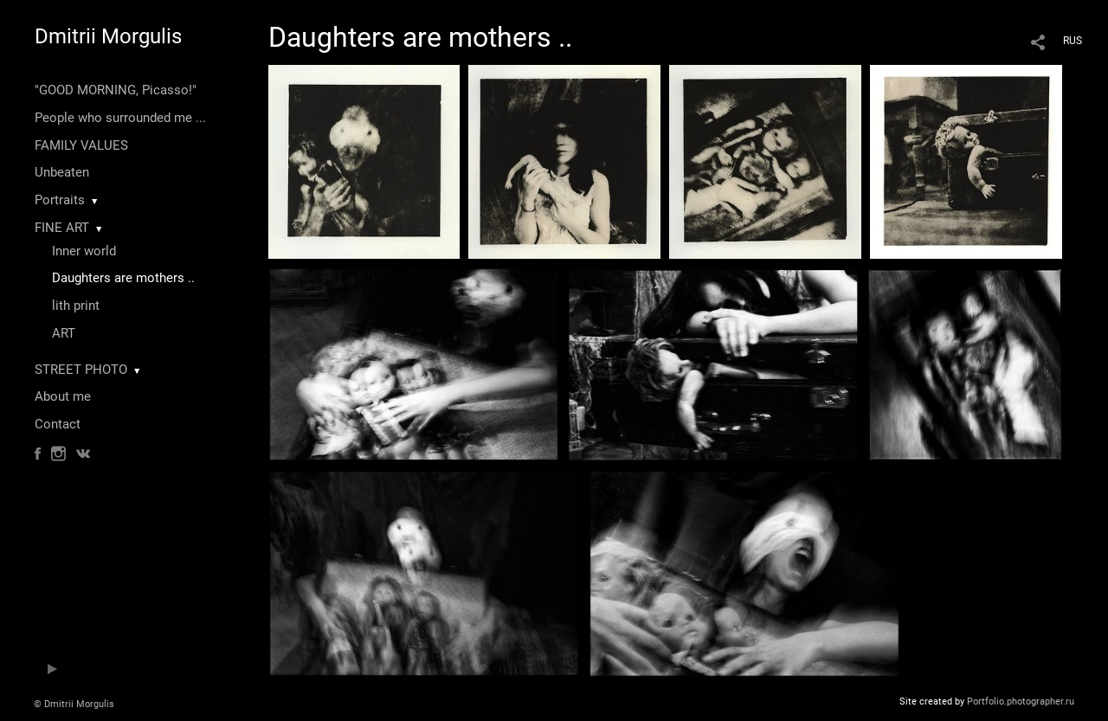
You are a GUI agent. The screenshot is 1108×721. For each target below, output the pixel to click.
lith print (76, 305)
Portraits (60, 200)
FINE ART (62, 227)
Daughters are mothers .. (123, 278)
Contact (58, 424)
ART (63, 333)
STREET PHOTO (81, 369)
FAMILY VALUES (81, 145)
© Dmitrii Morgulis (74, 704)
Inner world (84, 251)
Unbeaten (62, 172)
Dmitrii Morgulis (108, 36)
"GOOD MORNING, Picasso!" (115, 90)
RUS (1072, 41)
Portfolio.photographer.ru (1020, 701)
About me (63, 396)
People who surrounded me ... (120, 118)
